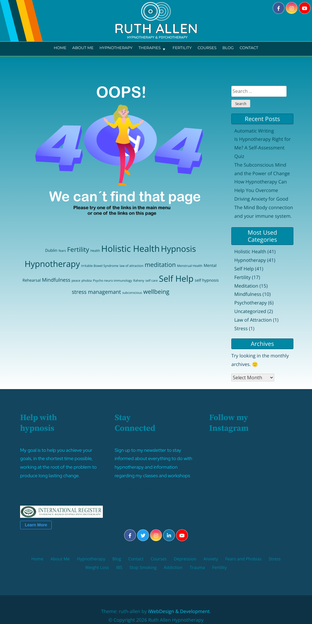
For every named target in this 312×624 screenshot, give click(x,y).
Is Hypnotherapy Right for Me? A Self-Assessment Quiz (262, 147)
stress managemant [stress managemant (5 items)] (96, 292)
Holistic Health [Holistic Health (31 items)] (130, 248)
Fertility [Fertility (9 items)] (78, 249)
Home (60, 48)
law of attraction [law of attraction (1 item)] (132, 266)
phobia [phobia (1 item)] (87, 281)
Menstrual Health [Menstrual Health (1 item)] (189, 266)
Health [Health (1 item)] (95, 251)
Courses (207, 48)
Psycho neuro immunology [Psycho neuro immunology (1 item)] (112, 281)
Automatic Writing (254, 131)
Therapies (153, 49)
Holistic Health (250, 251)
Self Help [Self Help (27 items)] (176, 278)
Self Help (244, 268)
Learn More (36, 525)
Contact (249, 48)
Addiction (173, 567)
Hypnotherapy (116, 48)
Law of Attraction (253, 320)
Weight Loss (97, 567)
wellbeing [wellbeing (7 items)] (156, 292)
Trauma (197, 567)
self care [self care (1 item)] (151, 281)
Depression (185, 559)
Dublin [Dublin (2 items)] (51, 250)
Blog (228, 48)
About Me (83, 48)
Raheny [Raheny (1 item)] (138, 281)
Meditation (246, 286)
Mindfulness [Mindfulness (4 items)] (56, 279)
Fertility (182, 48)
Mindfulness (247, 294)
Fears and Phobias (243, 559)
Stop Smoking (143, 567)
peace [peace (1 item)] (76, 281)
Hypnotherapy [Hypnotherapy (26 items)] (52, 264)
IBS (119, 567)
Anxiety (211, 559)
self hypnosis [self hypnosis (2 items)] (207, 280)
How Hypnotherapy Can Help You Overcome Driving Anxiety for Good (261, 190)
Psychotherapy (250, 302)
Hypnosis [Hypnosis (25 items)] (178, 248)
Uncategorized (250, 311)
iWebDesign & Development (179, 611)
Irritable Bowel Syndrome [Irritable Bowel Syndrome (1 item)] (99, 266)
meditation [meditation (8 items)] (160, 265)
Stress (241, 328)
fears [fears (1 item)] (62, 251)
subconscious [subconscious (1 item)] (132, 293)
